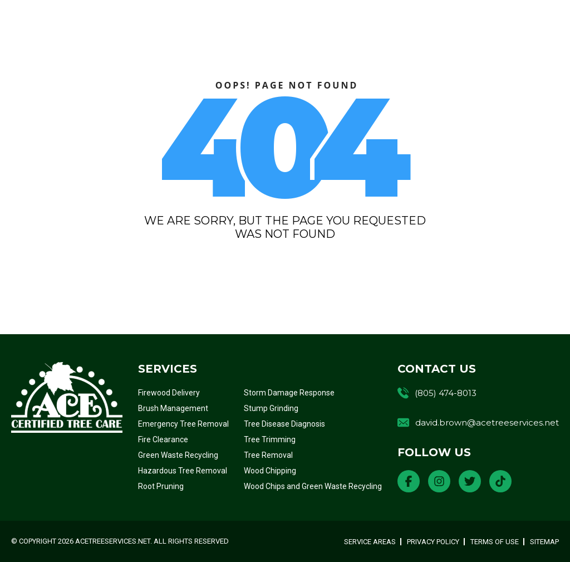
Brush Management (173, 408)
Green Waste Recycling (178, 455)
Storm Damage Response (289, 392)
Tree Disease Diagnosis (284, 423)
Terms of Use (494, 541)
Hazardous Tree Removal (182, 470)
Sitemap (544, 541)
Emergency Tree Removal (183, 423)
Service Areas (370, 541)
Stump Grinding (271, 408)
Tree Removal (268, 455)
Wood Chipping (270, 470)
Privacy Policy (433, 541)
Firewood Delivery (169, 392)
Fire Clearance (163, 439)
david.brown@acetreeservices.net (487, 422)
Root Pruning (161, 486)
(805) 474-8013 (445, 393)
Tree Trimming (270, 439)
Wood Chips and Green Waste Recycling (313, 486)
